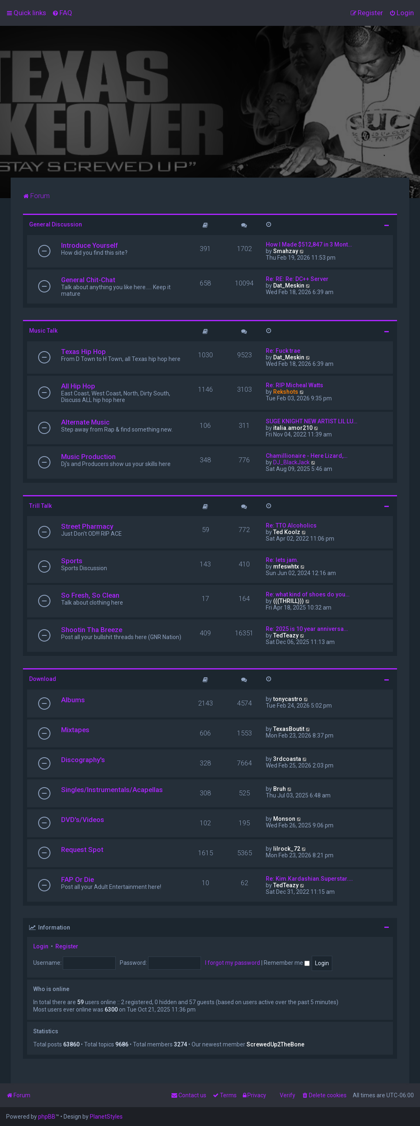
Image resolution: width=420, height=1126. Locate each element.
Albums (73, 700)
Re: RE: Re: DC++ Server (297, 279)
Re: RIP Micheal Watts (294, 385)
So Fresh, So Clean (90, 595)
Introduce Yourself (89, 245)
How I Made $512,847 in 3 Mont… (309, 244)
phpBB (46, 1116)
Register (66, 946)
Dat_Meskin (288, 285)
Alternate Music (85, 422)
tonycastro (287, 699)
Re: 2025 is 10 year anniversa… (307, 629)
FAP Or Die (77, 879)
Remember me (287, 962)
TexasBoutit (288, 729)
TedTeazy (286, 635)
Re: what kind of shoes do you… (307, 594)
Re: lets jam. (282, 560)
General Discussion (55, 224)
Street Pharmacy (87, 526)
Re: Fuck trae (283, 350)
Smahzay (285, 251)
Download (42, 679)
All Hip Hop (78, 386)
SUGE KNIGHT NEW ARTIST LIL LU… (311, 421)
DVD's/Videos (82, 819)
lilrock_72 (286, 848)
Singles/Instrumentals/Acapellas (112, 790)
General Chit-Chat (88, 280)
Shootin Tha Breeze (91, 630)
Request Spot (82, 849)
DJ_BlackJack (291, 462)
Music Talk (43, 330)
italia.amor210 (293, 428)
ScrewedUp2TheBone (275, 1044)
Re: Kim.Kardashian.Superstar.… (309, 878)
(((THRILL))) (288, 601)
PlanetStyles (106, 1116)
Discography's (83, 760)
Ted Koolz (286, 532)
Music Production (88, 456)
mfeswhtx (286, 566)
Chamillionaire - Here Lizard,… (306, 455)
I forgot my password (232, 962)
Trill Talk (40, 505)
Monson (284, 818)
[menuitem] (62, 12)
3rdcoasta (287, 759)
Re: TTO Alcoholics (291, 525)
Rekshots (285, 391)
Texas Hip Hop (83, 351)
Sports (71, 561)
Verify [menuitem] (287, 1095)
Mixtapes (75, 730)
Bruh (279, 789)
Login (40, 946)
